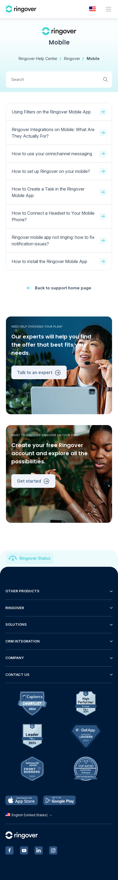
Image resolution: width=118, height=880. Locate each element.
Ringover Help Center (38, 58)
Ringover (72, 58)
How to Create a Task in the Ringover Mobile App (59, 192)
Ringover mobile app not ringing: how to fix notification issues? (59, 240)
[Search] (59, 79)
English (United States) (29, 815)
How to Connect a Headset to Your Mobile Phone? (59, 216)
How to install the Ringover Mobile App (59, 261)
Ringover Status (34, 558)
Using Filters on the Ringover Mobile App (59, 111)
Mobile (93, 58)
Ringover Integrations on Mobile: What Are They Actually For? (59, 133)
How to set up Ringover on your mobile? (59, 171)
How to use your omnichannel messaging (59, 153)
